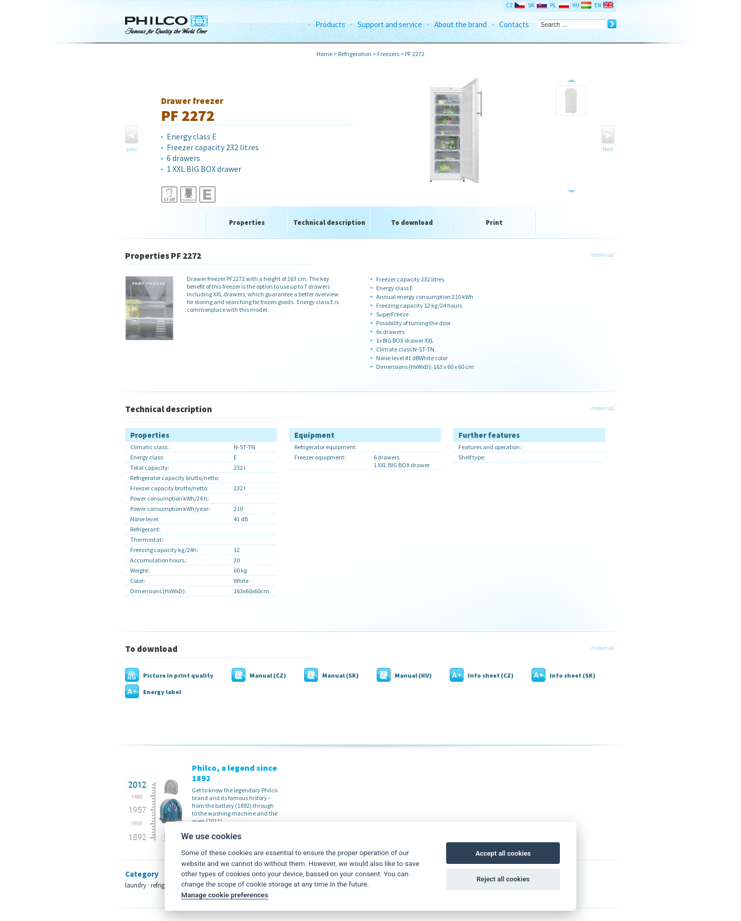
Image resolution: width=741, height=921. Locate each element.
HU (575, 5)
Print (494, 222)
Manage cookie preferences (224, 895)
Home (324, 54)
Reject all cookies (503, 879)
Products (330, 24)
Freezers (388, 54)
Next (608, 149)
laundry (135, 885)
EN (597, 5)
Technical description (329, 222)
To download (412, 222)
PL (553, 5)
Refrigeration (355, 54)
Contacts (514, 24)
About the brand (460, 24)
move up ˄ (603, 254)
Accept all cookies (503, 853)
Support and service (390, 24)
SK (531, 5)
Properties (247, 222)
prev (131, 149)
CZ (509, 5)
